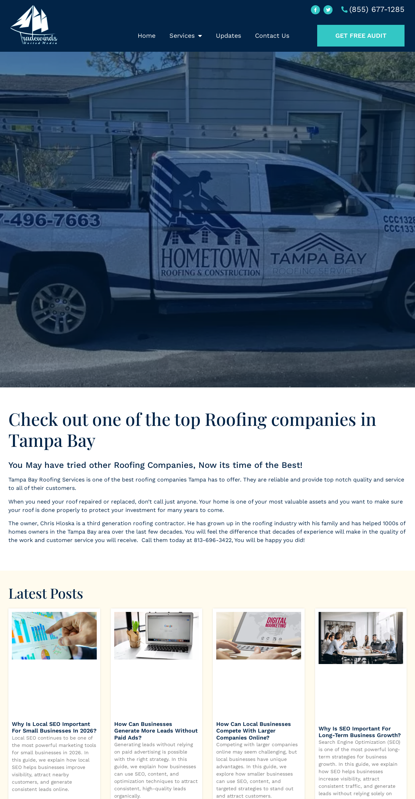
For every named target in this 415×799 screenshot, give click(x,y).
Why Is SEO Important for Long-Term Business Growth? (360, 732)
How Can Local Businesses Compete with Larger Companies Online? (253, 731)
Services (185, 35)
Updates (228, 35)
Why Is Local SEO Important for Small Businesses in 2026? (54, 727)
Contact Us (272, 35)
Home (146, 35)
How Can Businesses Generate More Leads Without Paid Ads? (156, 731)
